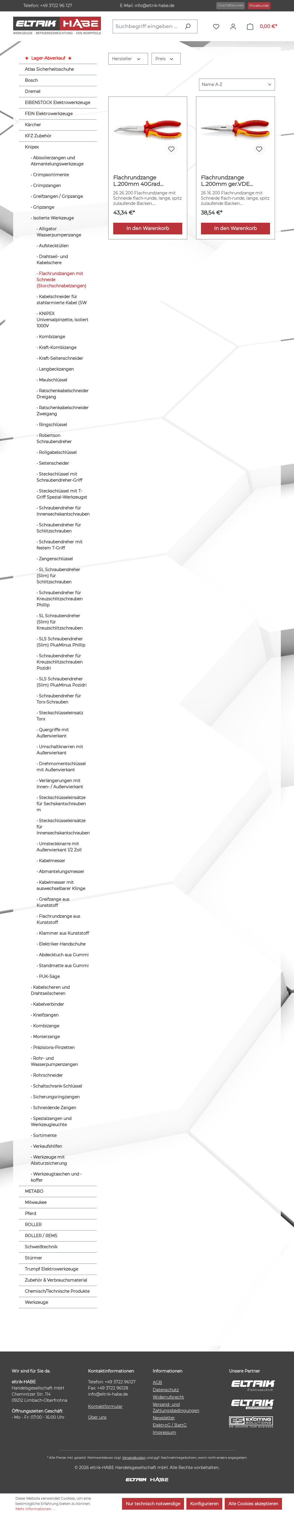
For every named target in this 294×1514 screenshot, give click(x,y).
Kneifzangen (46, 1015)
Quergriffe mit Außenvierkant (53, 733)
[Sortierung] (237, 85)
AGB (157, 1382)
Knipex (32, 147)
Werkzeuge (36, 1302)
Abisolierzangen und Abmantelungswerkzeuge (57, 161)
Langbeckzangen (56, 369)
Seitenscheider (54, 463)
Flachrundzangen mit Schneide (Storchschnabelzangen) (61, 279)
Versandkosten (134, 1458)
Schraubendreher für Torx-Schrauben (59, 699)
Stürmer (33, 1258)
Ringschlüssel (53, 424)
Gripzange (43, 207)
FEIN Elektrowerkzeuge (49, 113)
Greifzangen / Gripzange (58, 196)
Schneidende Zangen (54, 1107)
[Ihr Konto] (234, 26)
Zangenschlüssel (56, 558)
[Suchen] (189, 26)
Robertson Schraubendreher (54, 438)
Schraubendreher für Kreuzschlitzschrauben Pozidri (59, 662)
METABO (34, 1191)
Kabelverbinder (48, 1004)
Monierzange (46, 1036)
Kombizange (52, 336)
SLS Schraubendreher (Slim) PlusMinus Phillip (61, 642)
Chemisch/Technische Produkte (57, 1291)
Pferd (30, 1213)
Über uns (97, 1417)
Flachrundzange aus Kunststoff (58, 919)
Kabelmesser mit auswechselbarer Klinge (61, 885)
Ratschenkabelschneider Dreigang (63, 394)
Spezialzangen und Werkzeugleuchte (51, 1121)
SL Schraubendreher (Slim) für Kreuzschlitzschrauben (59, 622)
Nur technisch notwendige (153, 1503)
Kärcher (33, 124)
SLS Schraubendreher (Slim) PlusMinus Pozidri (62, 682)
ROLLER (33, 1224)
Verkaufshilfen (47, 1146)
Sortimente (44, 1135)
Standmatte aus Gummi (64, 965)
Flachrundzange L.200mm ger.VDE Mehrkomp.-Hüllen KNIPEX (226, 180)
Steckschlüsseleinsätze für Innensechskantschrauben (63, 827)
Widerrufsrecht (168, 1397)
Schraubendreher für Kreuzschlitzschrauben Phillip (59, 599)
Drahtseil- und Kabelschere (52, 259)
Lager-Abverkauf (48, 58)
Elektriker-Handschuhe (62, 944)
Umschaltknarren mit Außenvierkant (60, 750)
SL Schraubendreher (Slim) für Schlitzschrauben (58, 576)
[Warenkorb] (262, 26)
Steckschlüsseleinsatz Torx (60, 716)
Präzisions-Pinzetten (54, 1047)
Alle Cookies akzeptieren (253, 1503)
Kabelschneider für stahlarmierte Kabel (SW (62, 299)
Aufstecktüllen (53, 245)
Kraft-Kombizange (57, 347)
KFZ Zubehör (38, 136)
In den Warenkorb (147, 228)
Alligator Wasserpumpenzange (59, 232)
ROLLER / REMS (41, 1235)
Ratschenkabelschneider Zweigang (63, 410)
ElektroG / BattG (170, 1425)
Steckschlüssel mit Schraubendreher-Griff (59, 477)
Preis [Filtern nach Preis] (164, 58)
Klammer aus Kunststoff (64, 933)
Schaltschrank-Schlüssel (57, 1086)
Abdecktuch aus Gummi (64, 955)
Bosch (31, 80)
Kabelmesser (52, 860)
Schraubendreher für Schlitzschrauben (59, 528)
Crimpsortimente (51, 174)
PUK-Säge (49, 976)
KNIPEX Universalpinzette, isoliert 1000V (62, 320)
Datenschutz (166, 1389)
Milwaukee (36, 1202)
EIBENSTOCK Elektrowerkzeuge (57, 102)
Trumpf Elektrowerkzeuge (51, 1269)
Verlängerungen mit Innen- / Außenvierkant (60, 783)
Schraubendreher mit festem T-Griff (59, 545)
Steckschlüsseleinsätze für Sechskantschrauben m (61, 804)
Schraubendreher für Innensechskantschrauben (63, 511)
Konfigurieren (204, 1503)
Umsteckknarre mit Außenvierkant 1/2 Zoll (59, 847)
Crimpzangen (47, 185)
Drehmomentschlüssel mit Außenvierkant (61, 766)
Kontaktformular (105, 1406)
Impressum (164, 1432)
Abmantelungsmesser (61, 871)
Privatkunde (259, 6)
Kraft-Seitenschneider (61, 358)
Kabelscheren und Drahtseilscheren (50, 990)
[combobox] (147, 26)
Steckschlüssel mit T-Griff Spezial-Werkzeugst (62, 494)
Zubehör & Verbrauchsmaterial (56, 1280)
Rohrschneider (48, 1075)
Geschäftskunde (230, 5)
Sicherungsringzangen (56, 1097)
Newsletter (164, 1417)
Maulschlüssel (53, 380)
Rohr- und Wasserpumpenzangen (54, 1061)
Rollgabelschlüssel (58, 452)
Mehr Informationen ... (35, 1509)
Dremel (32, 91)
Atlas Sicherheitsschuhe (49, 69)
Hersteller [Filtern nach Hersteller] (126, 58)
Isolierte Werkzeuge (53, 218)
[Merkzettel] (217, 26)
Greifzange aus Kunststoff (53, 902)
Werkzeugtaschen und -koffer (56, 1177)
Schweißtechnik (41, 1246)
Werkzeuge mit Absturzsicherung (49, 1160)
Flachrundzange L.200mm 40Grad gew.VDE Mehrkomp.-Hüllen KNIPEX (142, 180)
